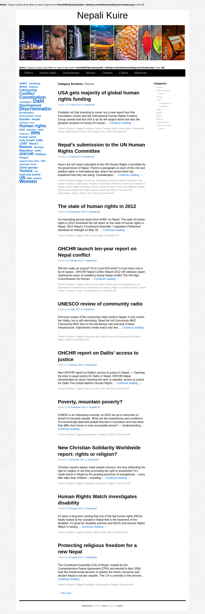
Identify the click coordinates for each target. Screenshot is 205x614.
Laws (158, 100)
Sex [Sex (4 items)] (43, 160)
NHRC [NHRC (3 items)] (38, 150)
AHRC (87, 235)
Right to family (64, 190)
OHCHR (110, 388)
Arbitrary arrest (91, 284)
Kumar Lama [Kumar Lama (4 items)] (27, 136)
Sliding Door (111, 606)
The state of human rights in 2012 (97, 206)
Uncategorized (162, 122)
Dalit (103, 388)
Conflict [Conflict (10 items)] (26, 93)
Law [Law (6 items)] (39, 140)
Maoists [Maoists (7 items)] (25, 146)
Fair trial (121, 180)
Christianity (89, 483)
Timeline (71, 291)
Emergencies (102, 180)
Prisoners (111, 187)
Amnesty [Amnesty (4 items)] (34, 83)
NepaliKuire (89, 105)
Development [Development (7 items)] (30, 105)
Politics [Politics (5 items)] (40, 154)
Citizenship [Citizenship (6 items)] (28, 90)
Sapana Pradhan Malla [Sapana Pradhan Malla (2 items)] (29, 161)
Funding (106, 128)
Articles (159, 87)
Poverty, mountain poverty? (90, 401)
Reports (159, 119)
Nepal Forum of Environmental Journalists (120, 336)
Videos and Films (163, 125)
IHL (138, 284)
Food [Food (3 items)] (38, 116)
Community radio (92, 336)
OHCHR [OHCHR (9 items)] (26, 154)
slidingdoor (31, 42)
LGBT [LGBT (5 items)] (23, 143)
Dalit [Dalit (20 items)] (38, 101)
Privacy (120, 187)
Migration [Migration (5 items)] (26, 150)
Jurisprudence (165, 103)
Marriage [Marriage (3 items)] (39, 147)
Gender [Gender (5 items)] (24, 119)
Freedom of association (77, 183)
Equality (113, 180)
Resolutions (164, 106)
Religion (141, 187)
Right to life (77, 190)
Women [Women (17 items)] (28, 181)
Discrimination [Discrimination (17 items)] (36, 108)
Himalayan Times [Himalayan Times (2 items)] (27, 123)
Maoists (107, 287)
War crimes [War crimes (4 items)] (34, 178)
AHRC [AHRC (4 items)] (23, 83)
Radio (60, 340)
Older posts (64, 593)
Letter (158, 109)
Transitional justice (92, 291)
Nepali (159, 113)
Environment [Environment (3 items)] (26, 116)
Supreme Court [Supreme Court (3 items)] (27, 164)
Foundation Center (92, 128)
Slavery (75, 193)
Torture (83, 193)
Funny (161, 94)
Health (114, 128)
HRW (95, 532)
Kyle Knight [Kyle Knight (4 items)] (26, 140)
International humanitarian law (72, 287)
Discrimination (102, 584)
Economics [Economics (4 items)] (26, 112)
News (158, 116)
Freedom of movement (122, 183)
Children (107, 72)
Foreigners (132, 180)
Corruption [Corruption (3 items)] (25, 102)
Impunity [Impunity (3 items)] (31, 129)
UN (89, 193)
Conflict (108, 284)
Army (101, 284)
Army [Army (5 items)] (23, 86)
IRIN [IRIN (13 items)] (35, 132)
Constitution (100, 483)
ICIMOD (111, 434)
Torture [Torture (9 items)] (26, 170)
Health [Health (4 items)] (36, 119)
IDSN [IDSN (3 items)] (22, 129)
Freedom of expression (100, 183)
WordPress (97, 606)
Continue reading (122, 122)
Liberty (102, 187)
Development (71, 72)
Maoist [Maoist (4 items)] (33, 143)
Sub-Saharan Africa (96, 131)
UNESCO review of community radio (100, 304)
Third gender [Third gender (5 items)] (28, 167)
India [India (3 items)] (40, 129)
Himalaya (101, 434)
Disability (88, 532)
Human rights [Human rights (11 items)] (33, 125)
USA (109, 131)
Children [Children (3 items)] (33, 87)
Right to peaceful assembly (96, 190)
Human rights (48, 72)
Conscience (89, 180)
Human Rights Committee (78, 187)
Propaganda (130, 187)
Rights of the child (118, 190)
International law (94, 287)
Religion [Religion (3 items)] (24, 157)
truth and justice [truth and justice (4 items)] (30, 174)
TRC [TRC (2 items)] (36, 171)
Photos (162, 128)
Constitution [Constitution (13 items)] (32, 97)
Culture (123, 72)
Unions (95, 193)
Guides (159, 97)
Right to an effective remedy (125, 287)
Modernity (140, 72)
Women (90, 72)
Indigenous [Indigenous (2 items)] (24, 134)
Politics (28, 72)
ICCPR (94, 187)
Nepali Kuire (102, 15)
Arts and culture (163, 90)
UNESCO (69, 340)
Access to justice (91, 388)
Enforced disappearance (124, 284)
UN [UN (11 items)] (22, 177)
